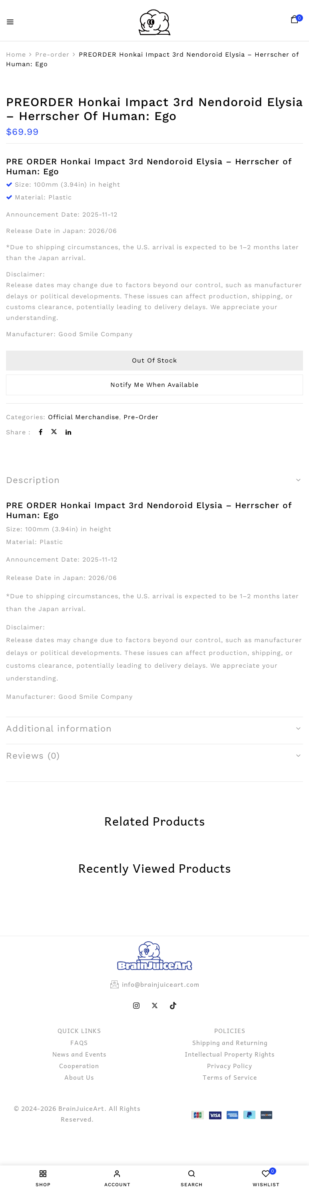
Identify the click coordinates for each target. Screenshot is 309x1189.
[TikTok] (173, 1006)
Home (16, 54)
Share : (18, 432)
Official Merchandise (83, 417)
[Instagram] (136, 1006)
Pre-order (52, 54)
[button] (296, 21)
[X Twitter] (155, 1006)
